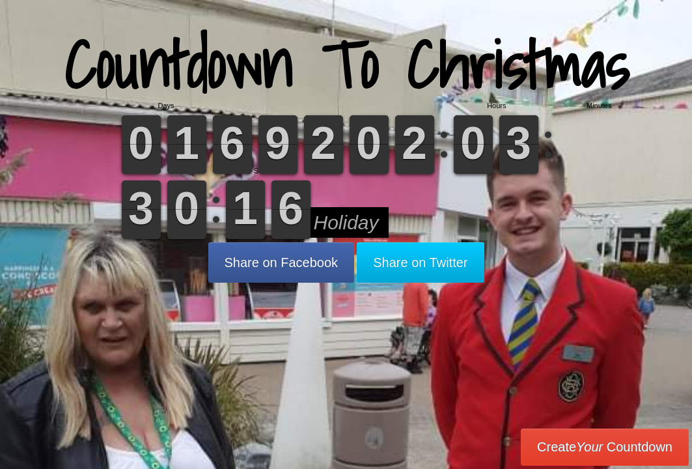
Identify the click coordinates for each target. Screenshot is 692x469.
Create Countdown (604, 447)
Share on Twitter (420, 262)
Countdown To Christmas (346, 65)
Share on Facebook (282, 262)
